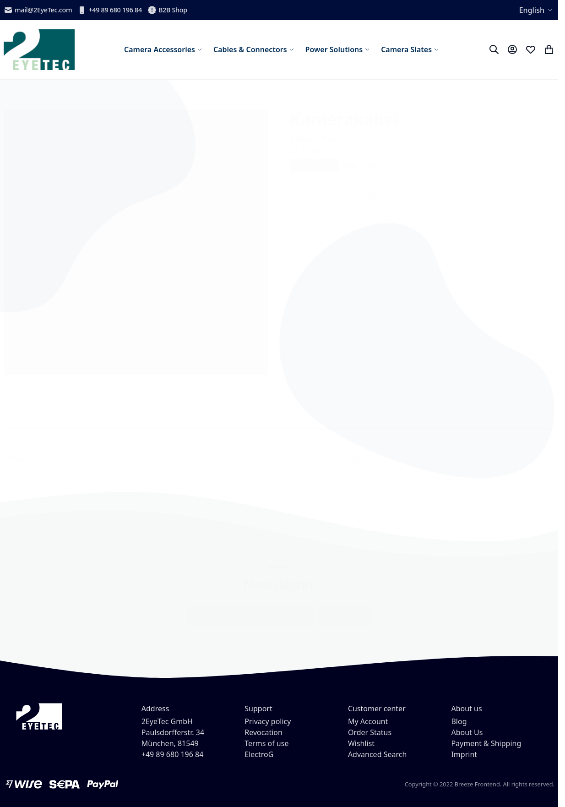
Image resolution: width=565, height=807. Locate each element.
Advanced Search (377, 754)
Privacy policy (267, 721)
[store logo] (39, 49)
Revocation (263, 732)
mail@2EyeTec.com (38, 10)
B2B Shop (167, 10)
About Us (467, 732)
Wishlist (361, 743)
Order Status (369, 732)
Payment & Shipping (486, 743)
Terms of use (266, 743)
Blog (459, 721)
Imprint (464, 754)
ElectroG (258, 754)
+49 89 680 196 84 (109, 10)
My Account (368, 721)
